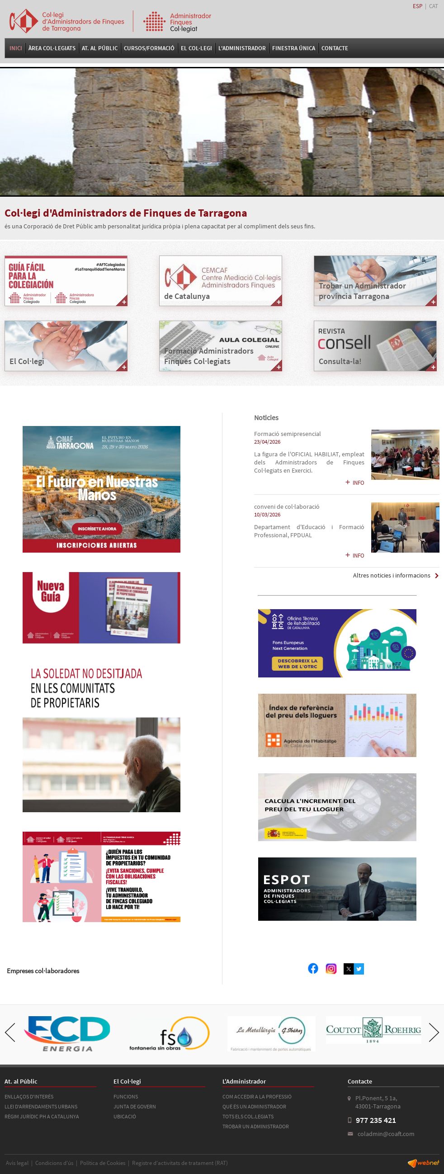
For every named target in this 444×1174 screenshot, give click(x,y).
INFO (354, 483)
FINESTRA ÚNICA (293, 48)
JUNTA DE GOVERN (134, 1106)
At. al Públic (100, 48)
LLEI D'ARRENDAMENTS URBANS (41, 1106)
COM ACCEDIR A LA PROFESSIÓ (257, 1096)
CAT (433, 6)
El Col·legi (196, 48)
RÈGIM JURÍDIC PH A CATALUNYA (42, 1116)
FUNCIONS (125, 1096)
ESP (417, 6)
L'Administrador (242, 48)
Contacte (334, 48)
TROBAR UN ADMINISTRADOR (255, 1126)
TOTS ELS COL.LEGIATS (248, 1116)
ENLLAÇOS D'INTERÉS (29, 1096)
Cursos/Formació (149, 48)
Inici (15, 48)
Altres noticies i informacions (391, 575)
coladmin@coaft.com (386, 1134)
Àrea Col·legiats (52, 48)
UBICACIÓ (124, 1116)
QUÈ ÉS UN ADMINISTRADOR (254, 1106)
